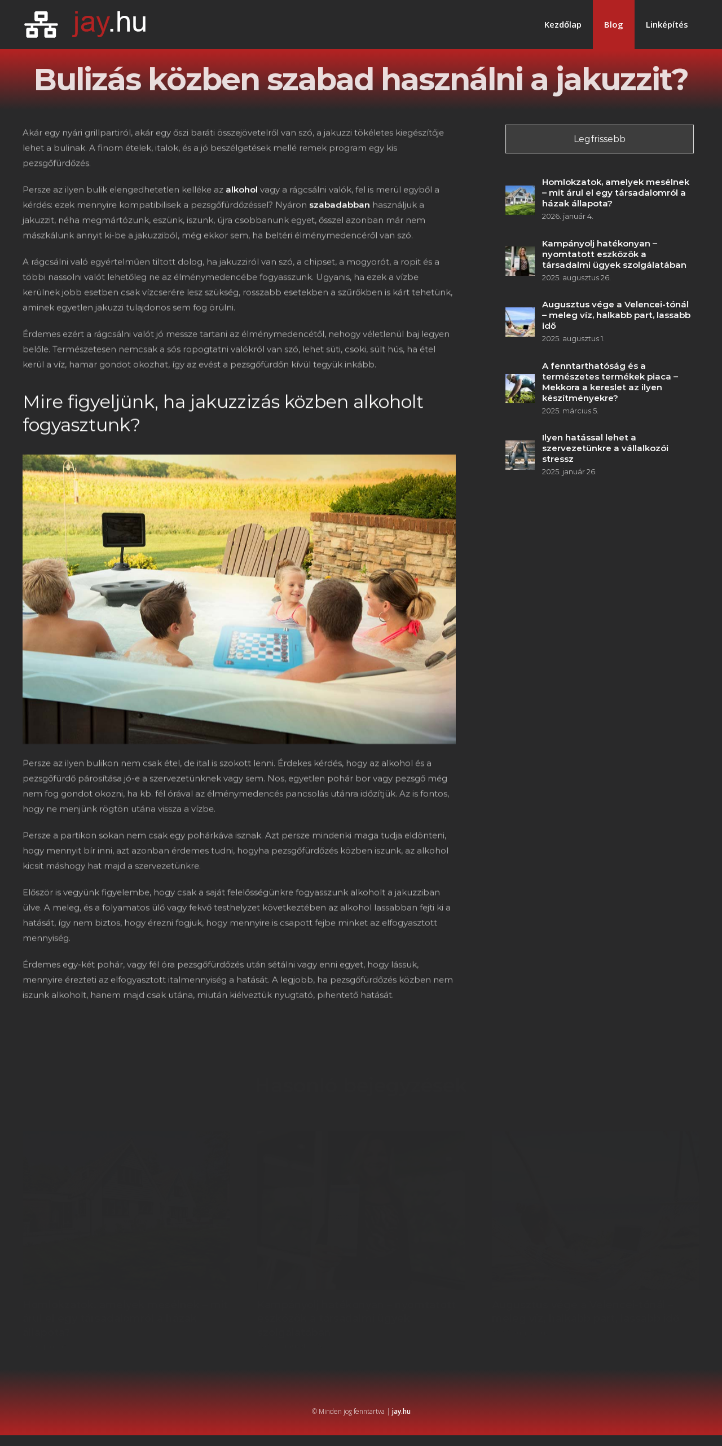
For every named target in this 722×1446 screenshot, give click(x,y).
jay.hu (401, 1411)
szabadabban (339, 206)
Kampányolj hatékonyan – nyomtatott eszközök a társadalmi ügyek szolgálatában (616, 254)
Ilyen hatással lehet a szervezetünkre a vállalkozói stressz (607, 448)
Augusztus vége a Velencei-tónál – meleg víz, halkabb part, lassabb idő (618, 315)
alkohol (242, 191)
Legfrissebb (601, 139)
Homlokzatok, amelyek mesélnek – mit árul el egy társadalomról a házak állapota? (617, 193)
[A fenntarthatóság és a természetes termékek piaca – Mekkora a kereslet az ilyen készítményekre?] (521, 381)
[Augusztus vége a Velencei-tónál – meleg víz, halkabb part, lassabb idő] (521, 315)
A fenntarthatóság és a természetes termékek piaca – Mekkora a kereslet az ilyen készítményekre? (612, 381)
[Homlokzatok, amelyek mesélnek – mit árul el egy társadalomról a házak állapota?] (521, 193)
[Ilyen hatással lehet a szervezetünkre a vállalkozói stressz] (521, 448)
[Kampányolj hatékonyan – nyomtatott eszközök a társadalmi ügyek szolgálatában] (521, 254)
